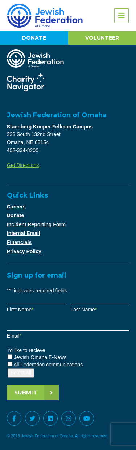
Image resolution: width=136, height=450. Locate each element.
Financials (19, 242)
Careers (16, 207)
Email (14, 336)
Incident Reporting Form (36, 224)
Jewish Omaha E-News (40, 357)
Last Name (83, 309)
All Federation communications (48, 364)
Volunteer (102, 38)
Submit (25, 392)
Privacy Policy (24, 251)
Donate (34, 38)
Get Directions (23, 165)
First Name (20, 309)
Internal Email (23, 233)
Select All (21, 372)
